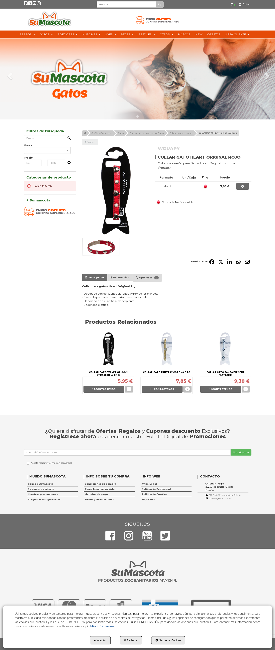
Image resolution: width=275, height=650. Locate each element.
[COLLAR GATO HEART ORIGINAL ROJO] (115, 191)
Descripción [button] (94, 277)
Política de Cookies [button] (154, 494)
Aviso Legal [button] (149, 483)
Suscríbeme (241, 452)
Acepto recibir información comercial (49, 463)
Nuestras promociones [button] (43, 494)
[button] (26, 4)
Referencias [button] (120, 277)
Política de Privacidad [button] (156, 489)
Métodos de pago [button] (96, 494)
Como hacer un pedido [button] (100, 489)
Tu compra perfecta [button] (41, 489)
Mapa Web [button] (148, 499)
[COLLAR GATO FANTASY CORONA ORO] (166, 350)
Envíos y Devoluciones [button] (99, 499)
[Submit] (68, 163)
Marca (28, 145)
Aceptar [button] (100, 640)
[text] (126, 4)
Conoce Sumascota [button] (40, 483)
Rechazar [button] (131, 640)
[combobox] (47, 150)
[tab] (94, 277)
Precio (28, 157)
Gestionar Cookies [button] (168, 640)
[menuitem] (230, 4)
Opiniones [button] (147, 277)
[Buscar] (160, 4)
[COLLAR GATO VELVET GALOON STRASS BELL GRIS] (108, 350)
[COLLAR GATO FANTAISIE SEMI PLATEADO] (225, 350)
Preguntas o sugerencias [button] (44, 499)
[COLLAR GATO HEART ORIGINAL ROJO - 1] (101, 246)
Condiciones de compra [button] (100, 483)
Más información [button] (102, 626)
